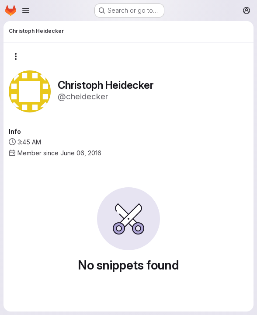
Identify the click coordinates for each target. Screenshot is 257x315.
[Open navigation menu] (26, 11)
